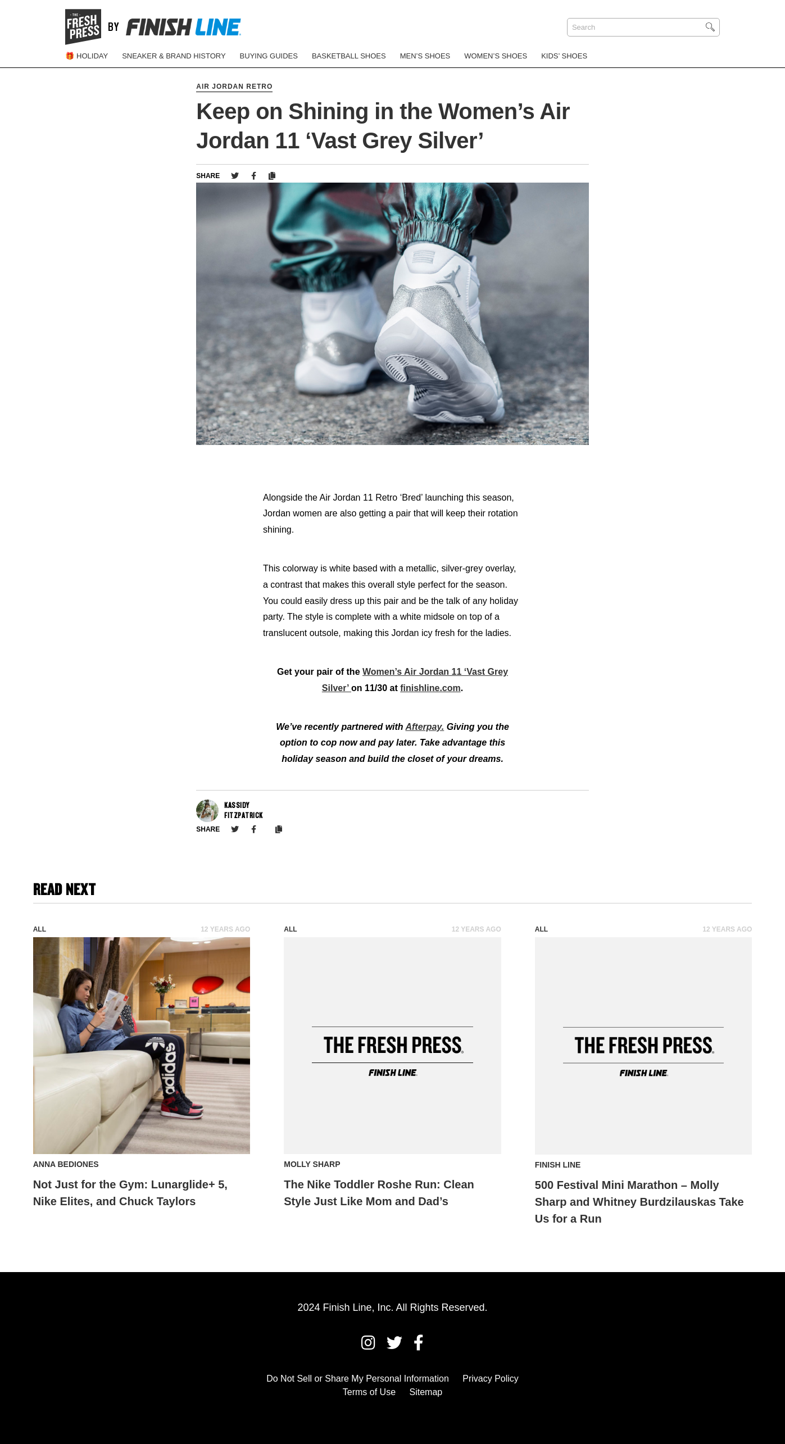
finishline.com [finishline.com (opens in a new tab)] (430, 688)
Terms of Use (369, 1392)
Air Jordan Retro (234, 86)
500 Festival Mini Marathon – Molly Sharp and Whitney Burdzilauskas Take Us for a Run (639, 1202)
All (39, 929)
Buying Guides (269, 56)
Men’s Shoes (425, 56)
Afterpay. (424, 727)
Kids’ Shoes (564, 56)
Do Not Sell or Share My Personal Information (357, 1378)
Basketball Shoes (349, 56)
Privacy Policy (490, 1378)
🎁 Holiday (86, 56)
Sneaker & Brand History (173, 56)
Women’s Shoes (495, 56)
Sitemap (426, 1392)
